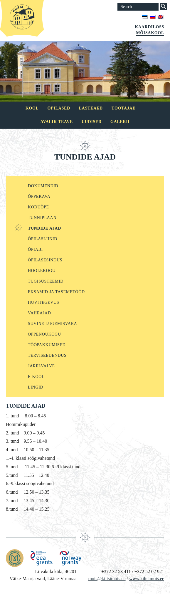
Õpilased (59, 108)
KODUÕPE (38, 207)
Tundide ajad (44, 228)
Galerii (120, 122)
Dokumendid (43, 186)
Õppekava (39, 196)
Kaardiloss (149, 27)
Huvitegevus (43, 302)
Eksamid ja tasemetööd (56, 292)
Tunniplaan (42, 217)
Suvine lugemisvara (52, 323)
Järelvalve (41, 366)
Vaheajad (39, 313)
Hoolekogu (41, 270)
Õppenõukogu (44, 334)
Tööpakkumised (46, 345)
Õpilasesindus (45, 260)
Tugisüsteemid (45, 281)
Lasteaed (91, 108)
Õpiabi (35, 249)
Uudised (92, 122)
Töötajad (124, 108)
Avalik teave (57, 122)
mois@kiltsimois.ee (106, 578)
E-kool (36, 376)
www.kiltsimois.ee (146, 578)
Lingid (35, 387)
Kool (32, 108)
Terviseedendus (47, 355)
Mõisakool (150, 33)
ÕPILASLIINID (42, 239)
